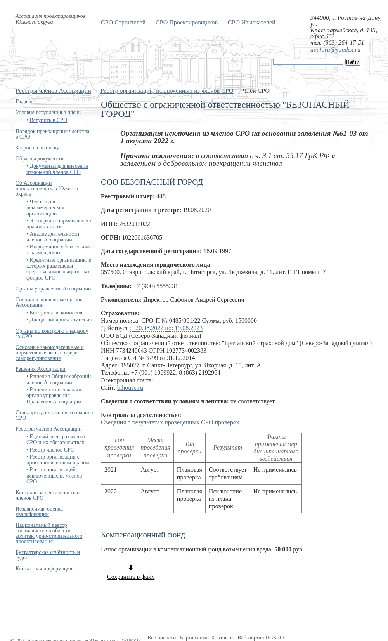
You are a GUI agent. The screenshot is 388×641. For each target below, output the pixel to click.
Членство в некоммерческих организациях (45, 208)
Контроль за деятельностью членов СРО (48, 495)
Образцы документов (40, 159)
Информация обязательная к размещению (58, 249)
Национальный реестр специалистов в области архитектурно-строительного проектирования (49, 533)
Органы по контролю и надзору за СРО (52, 333)
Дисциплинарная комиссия (60, 320)
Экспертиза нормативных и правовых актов (59, 223)
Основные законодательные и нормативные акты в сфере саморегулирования (50, 352)
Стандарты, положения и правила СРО (54, 415)
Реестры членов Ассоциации (53, 90)
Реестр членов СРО (51, 450)
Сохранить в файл (130, 572)
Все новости (161, 638)
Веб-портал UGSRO (260, 638)
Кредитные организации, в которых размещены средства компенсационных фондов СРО (58, 269)
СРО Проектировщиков (187, 22)
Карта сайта (194, 638)
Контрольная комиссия (55, 313)
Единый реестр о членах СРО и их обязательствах (56, 439)
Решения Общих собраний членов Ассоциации (58, 379)
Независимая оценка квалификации (39, 511)
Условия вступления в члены (49, 112)
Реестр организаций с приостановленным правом (57, 460)
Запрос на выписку (37, 148)
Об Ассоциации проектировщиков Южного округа (47, 188)
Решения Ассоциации (41, 369)
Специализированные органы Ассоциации (49, 302)
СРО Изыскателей (251, 22)
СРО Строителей (123, 22)
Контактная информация (44, 569)
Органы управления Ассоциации (53, 289)
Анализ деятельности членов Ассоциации (52, 237)
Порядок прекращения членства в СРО (52, 134)
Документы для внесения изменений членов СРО (57, 169)
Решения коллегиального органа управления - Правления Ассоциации (56, 396)
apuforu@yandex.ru (335, 49)
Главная (25, 101)
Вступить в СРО (48, 120)
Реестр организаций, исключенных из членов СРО (167, 90)
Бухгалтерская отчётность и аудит (48, 555)
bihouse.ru (130, 387)
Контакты (222, 638)
